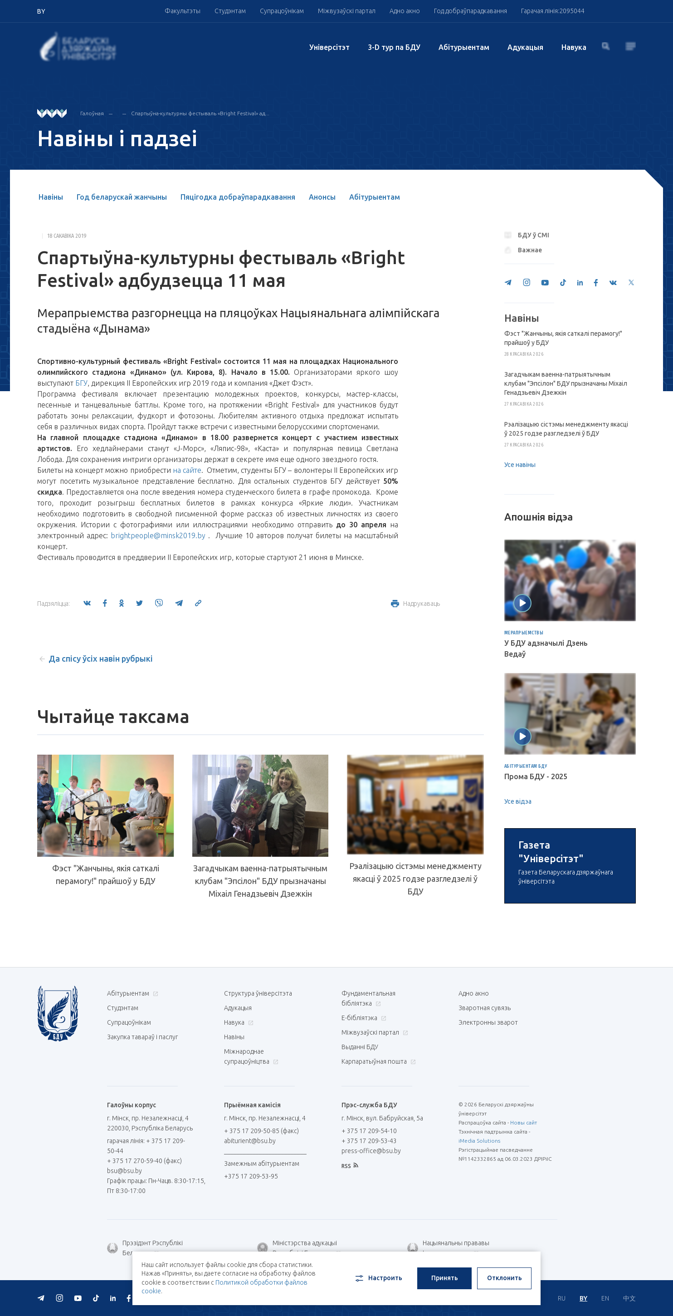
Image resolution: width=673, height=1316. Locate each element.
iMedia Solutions (479, 1246)
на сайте (187, 470)
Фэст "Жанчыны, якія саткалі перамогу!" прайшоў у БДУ (105, 874)
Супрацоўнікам (282, 11)
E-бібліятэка (362, 1123)
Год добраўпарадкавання (470, 11)
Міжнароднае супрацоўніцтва (251, 1161)
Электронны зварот (488, 1127)
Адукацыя (525, 47)
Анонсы (322, 197)
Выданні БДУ (359, 1152)
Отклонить (504, 1278)
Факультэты (182, 11)
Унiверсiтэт (329, 47)
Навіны (51, 197)
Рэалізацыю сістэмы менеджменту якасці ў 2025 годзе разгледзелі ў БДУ (415, 881)
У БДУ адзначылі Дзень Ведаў (546, 648)
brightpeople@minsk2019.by (158, 535)
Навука (573, 47)
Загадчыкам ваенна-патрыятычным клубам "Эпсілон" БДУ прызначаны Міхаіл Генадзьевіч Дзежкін (260, 881)
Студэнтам (230, 11)
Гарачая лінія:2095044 (553, 11)
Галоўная (92, 113)
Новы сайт (523, 1228)
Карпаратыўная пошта (377, 1166)
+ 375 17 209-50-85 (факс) (261, 1236)
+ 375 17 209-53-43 (369, 1246)
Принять (444, 1278)
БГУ (81, 383)
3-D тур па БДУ (394, 47)
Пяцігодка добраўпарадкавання (237, 197)
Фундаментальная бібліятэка (368, 1103)
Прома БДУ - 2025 (535, 776)
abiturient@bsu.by (250, 1246)
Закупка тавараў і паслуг (142, 1142)
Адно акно (405, 11)
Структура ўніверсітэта (258, 1098)
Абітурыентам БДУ (525, 766)
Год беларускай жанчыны (122, 197)
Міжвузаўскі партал (347, 11)
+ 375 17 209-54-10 (369, 1236)
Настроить (378, 1278)
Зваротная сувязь (484, 1113)
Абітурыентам (464, 47)
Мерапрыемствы (524, 633)
